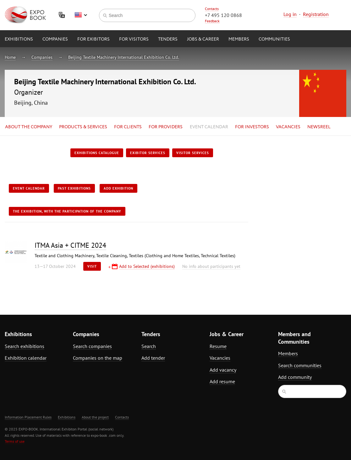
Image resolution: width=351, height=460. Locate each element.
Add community (295, 377)
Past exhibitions (74, 188)
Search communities (299, 365)
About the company (28, 127)
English (80, 15)
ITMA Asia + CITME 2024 (70, 245)
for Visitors (134, 39)
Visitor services (192, 153)
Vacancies (288, 127)
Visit (92, 266)
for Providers (166, 127)
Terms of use (15, 441)
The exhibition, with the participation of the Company (67, 211)
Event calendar (209, 127)
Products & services (83, 127)
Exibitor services (147, 153)
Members (238, 39)
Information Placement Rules (28, 417)
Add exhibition (118, 188)
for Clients (128, 127)
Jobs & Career (203, 39)
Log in (290, 14)
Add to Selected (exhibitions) (147, 266)
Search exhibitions (24, 346)
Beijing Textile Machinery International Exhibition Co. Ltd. (123, 57)
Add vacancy (223, 370)
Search (148, 346)
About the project (95, 417)
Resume (218, 346)
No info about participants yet (211, 266)
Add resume (222, 381)
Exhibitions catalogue (96, 153)
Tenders (168, 39)
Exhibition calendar (26, 358)
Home (10, 57)
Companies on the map (97, 358)
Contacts (212, 8)
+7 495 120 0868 (223, 15)
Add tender (153, 358)
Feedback (212, 21)
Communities (274, 39)
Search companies (92, 346)
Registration (316, 14)
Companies (55, 39)
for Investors (252, 127)
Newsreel (319, 127)
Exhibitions (19, 39)
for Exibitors (93, 39)
